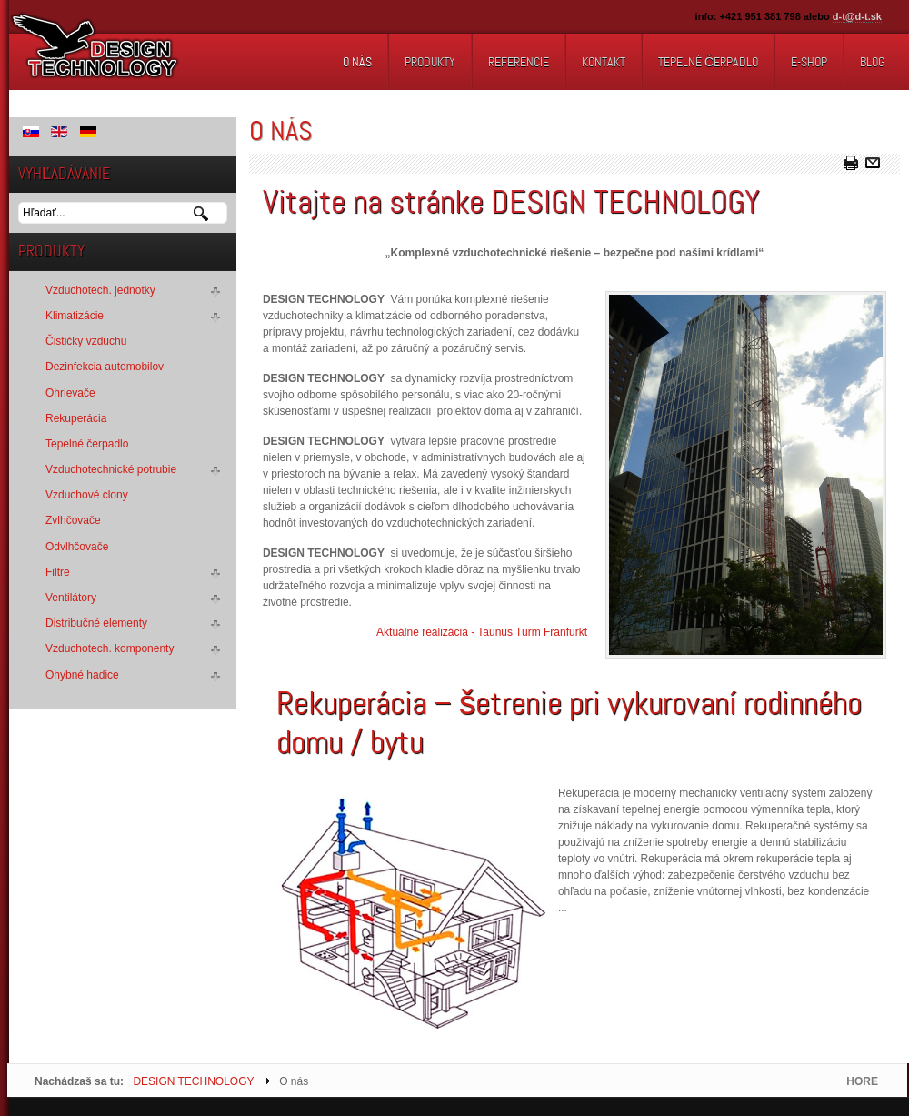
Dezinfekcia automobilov (104, 366)
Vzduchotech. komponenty (109, 648)
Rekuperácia (75, 418)
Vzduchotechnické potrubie (110, 469)
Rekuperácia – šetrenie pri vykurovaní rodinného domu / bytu (569, 722)
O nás (281, 131)
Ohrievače (70, 393)
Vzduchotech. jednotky (100, 290)
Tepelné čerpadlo (86, 443)
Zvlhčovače (73, 520)
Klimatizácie (74, 315)
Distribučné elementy (96, 623)
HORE (862, 1081)
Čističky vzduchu (85, 341)
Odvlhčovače (76, 546)
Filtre (57, 572)
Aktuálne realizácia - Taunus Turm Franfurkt (481, 632)
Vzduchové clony (86, 494)
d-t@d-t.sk (857, 16)
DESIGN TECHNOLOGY (193, 1081)
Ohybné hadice (82, 675)
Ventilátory (70, 597)
